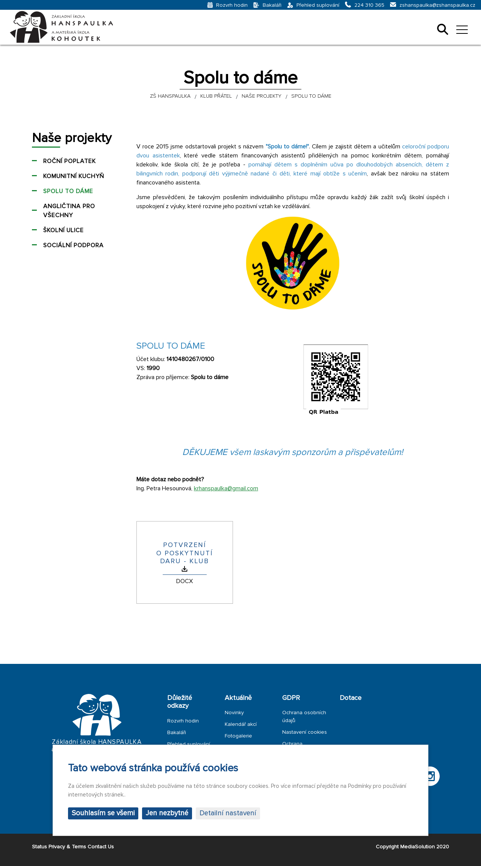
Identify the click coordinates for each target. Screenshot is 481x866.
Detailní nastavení (228, 813)
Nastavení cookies (304, 732)
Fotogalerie (238, 736)
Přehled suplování (188, 744)
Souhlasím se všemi (103, 813)
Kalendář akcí (241, 724)
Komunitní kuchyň (73, 176)
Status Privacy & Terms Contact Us (73, 846)
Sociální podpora (73, 245)
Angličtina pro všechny (69, 211)
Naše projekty (72, 138)
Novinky (234, 712)
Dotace (351, 698)
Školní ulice (63, 230)
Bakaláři (176, 732)
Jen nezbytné (167, 813)
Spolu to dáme (68, 191)
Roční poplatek (69, 161)
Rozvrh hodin (183, 721)
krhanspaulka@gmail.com (226, 488)
